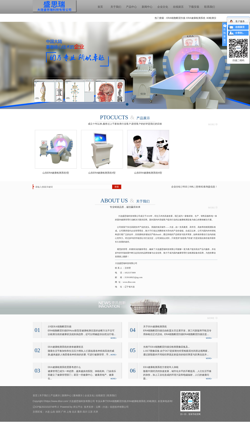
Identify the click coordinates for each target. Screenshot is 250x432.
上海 (68, 411)
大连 (47, 411)
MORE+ (114, 338)
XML (191, 186)
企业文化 (162, 6)
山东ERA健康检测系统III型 (148, 172)
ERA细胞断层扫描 (175, 18)
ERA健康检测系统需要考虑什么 (64, 367)
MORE (211, 124)
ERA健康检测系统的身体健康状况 (65, 347)
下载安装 (194, 6)
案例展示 (78, 395)
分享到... (239, 33)
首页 (100, 6)
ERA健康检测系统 (195, 18)
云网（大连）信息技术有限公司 (112, 407)
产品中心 (131, 6)
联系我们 (209, 6)
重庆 (79, 411)
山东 (52, 411)
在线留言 (178, 6)
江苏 (90, 411)
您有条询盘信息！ (206, 186)
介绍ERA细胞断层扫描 (59, 326)
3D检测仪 (211, 18)
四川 (85, 411)
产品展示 (55, 395)
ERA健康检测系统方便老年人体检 (160, 367)
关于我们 (115, 6)
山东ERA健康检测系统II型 (102, 172)
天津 (95, 411)
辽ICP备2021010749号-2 (46, 407)
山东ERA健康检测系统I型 (55, 172)
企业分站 (176, 186)
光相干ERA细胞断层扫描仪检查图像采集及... (166, 347)
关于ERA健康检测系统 (155, 326)
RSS (185, 186)
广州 (63, 411)
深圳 (58, 411)
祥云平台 (78, 407)
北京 (74, 411)
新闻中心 (147, 6)
